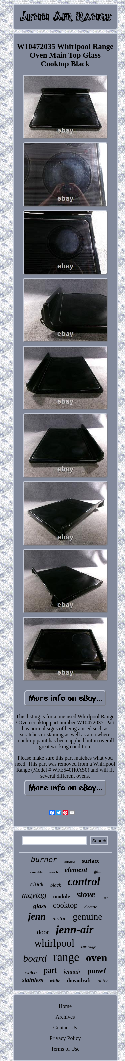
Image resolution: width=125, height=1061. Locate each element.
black (55, 885)
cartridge (88, 946)
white (55, 980)
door (43, 932)
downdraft (79, 980)
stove (86, 894)
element (76, 870)
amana (69, 861)
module (61, 896)
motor (59, 918)
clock (37, 884)
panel (97, 970)
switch (31, 972)
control (84, 881)
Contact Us (65, 1027)
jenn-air (74, 929)
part (50, 970)
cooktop (65, 905)
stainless (32, 980)
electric (90, 906)
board (35, 958)
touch (53, 872)
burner (44, 860)
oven (96, 958)
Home (65, 1006)
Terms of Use (65, 1049)
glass (39, 905)
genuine (87, 916)
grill (97, 871)
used (105, 898)
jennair (72, 971)
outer (103, 980)
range (66, 957)
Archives (65, 1017)
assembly (36, 872)
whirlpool (54, 943)
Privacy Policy (65, 1038)
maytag (34, 894)
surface (91, 861)
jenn (37, 916)
